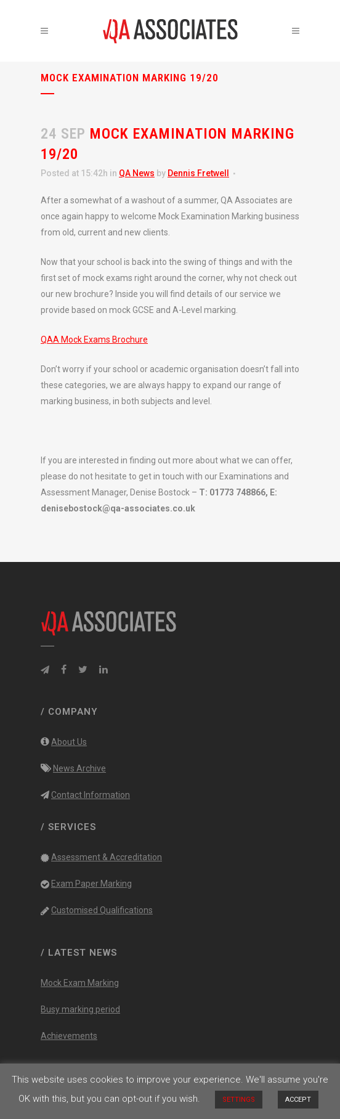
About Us (69, 742)
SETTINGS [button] (238, 1100)
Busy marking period (80, 1009)
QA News (137, 173)
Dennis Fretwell (198, 173)
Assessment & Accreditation (106, 857)
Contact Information (90, 795)
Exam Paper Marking (91, 884)
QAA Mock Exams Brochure (94, 339)
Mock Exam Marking (80, 983)
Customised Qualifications (102, 910)
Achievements (69, 1036)
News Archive (79, 768)
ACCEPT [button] (298, 1100)
